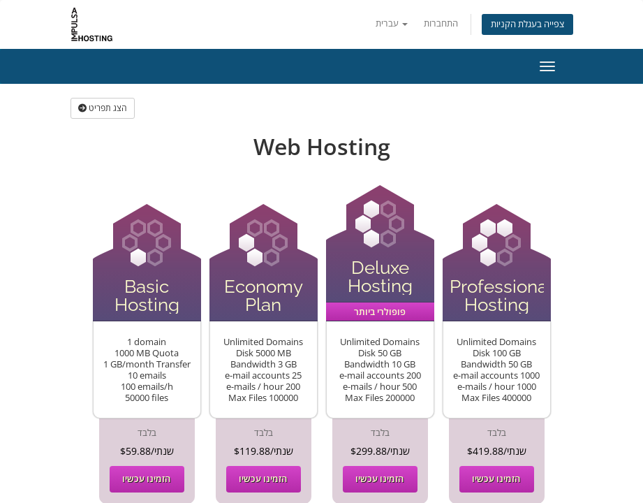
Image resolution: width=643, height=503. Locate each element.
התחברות (441, 23)
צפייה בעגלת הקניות (527, 24)
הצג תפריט (102, 108)
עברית (392, 23)
